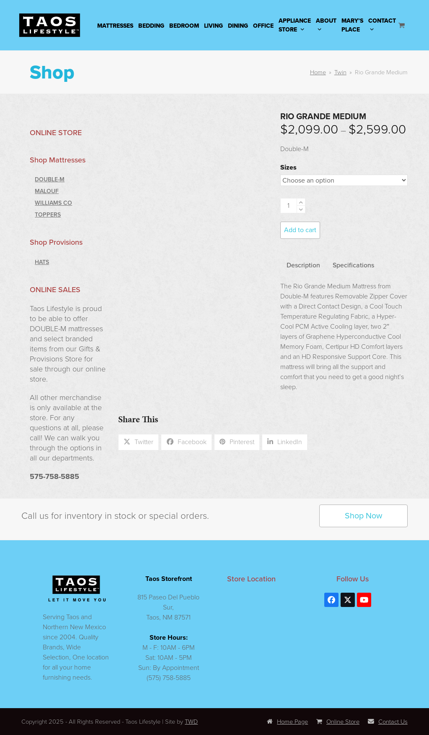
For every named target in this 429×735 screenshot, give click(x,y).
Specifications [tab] (353, 264)
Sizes (288, 167)
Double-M (50, 179)
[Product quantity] (288, 205)
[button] (138, 442)
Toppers (48, 214)
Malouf (47, 191)
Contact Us (388, 721)
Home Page (287, 721)
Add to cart (300, 230)
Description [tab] (303, 264)
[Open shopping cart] (402, 25)
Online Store (337, 721)
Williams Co (53, 203)
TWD (191, 721)
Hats (42, 262)
